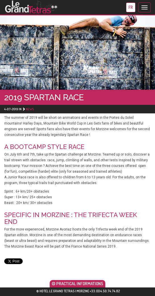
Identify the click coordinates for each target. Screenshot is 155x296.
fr (131, 7)
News (30, 109)
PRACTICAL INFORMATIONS (77, 283)
